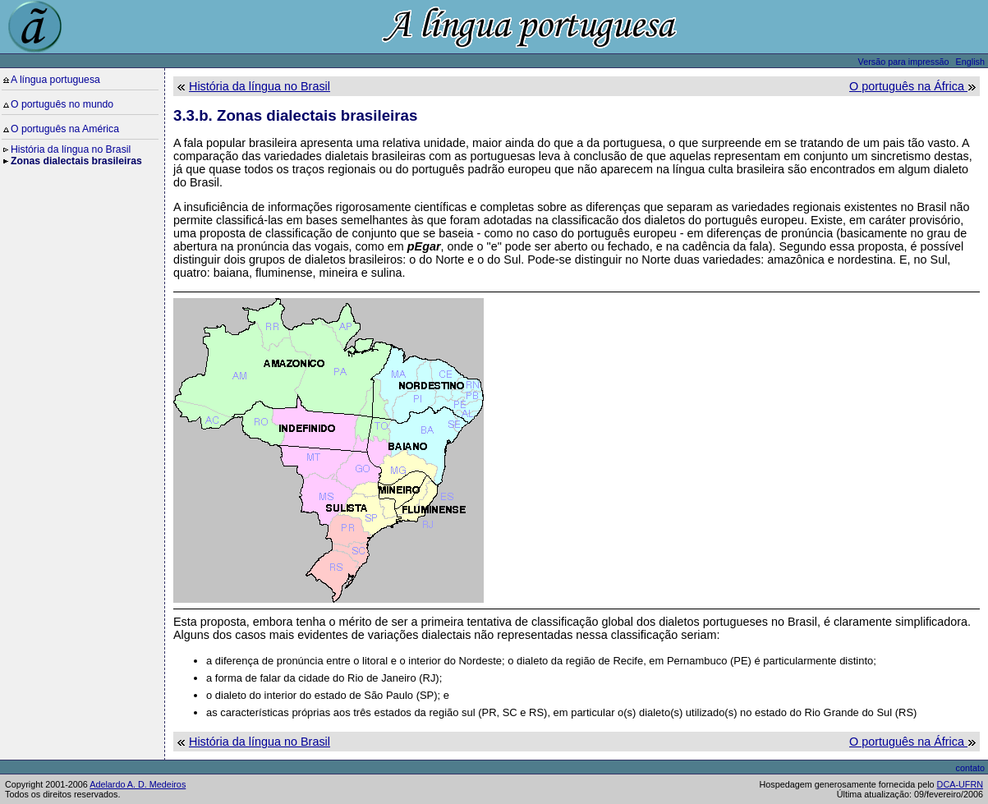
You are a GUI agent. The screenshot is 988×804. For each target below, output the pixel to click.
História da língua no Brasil (71, 149)
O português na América (65, 129)
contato (970, 768)
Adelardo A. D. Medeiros (138, 784)
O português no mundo (62, 104)
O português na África (908, 86)
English (970, 62)
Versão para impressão (903, 62)
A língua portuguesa (55, 79)
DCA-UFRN (960, 784)
